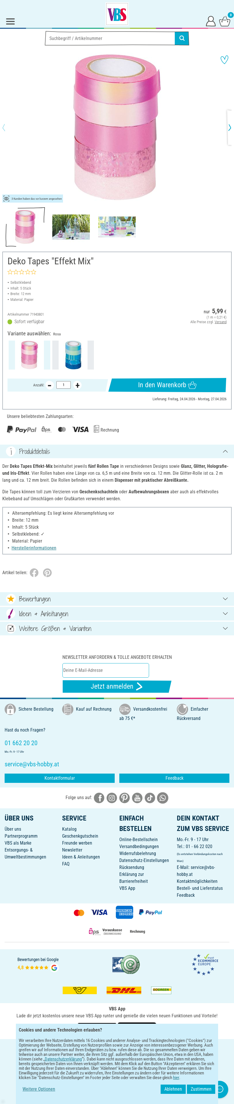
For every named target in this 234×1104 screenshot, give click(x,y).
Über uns (13, 829)
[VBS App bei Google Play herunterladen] (98, 1028)
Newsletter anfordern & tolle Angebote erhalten (117, 657)
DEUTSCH (117, 1047)
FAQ (66, 864)
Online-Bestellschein (138, 839)
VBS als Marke (18, 843)
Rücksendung (131, 867)
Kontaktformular (59, 778)
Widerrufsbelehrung (137, 853)
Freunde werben (77, 843)
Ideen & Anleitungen (81, 857)
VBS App (127, 888)
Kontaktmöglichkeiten (197, 881)
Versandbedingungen (139, 846)
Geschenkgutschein (80, 836)
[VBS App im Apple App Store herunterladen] (137, 1028)
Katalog (69, 829)
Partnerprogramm (21, 836)
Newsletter (72, 850)
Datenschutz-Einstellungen (144, 860)
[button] (8, 127)
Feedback (174, 778)
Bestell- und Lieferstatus (200, 888)
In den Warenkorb (167, 385)
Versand (220, 322)
